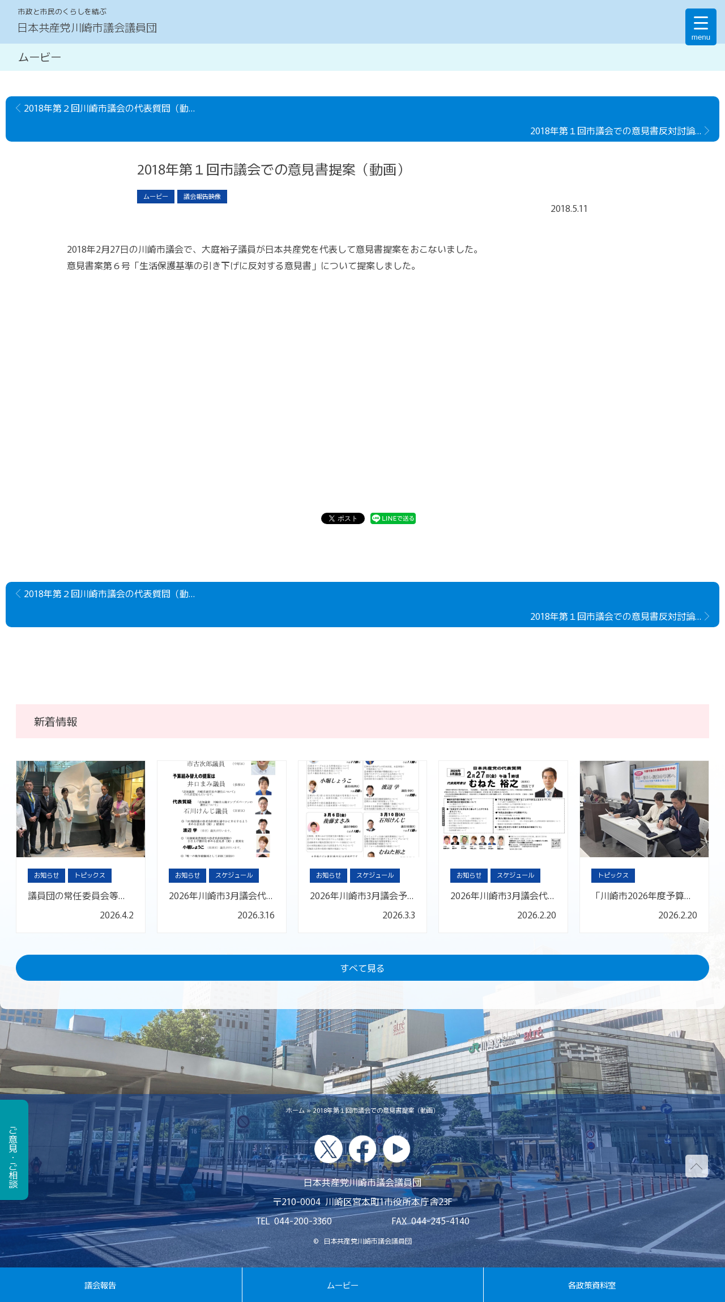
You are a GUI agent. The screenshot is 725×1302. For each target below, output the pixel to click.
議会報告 (100, 1285)
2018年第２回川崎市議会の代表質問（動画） (114, 107)
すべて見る (362, 968)
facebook (362, 1149)
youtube (396, 1149)
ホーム (295, 1109)
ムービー (343, 1285)
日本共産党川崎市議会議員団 (87, 27)
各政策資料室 (592, 1285)
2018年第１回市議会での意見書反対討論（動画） (624, 130)
